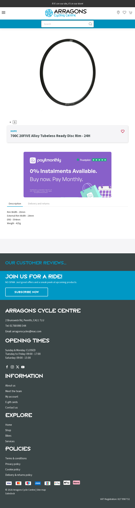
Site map (41, 489)
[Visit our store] (118, 12)
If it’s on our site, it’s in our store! (67, 3)
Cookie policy (12, 469)
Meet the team (13, 391)
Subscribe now (26, 292)
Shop (8, 430)
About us (10, 386)
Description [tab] (15, 203)
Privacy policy (12, 464)
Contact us (11, 407)
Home (8, 425)
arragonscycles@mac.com (26, 331)
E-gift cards (11, 402)
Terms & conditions (16, 458)
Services (10, 441)
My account (11, 397)
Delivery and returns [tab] (39, 203)
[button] (3, 12)
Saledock (10, 493)
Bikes (8, 436)
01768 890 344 (18, 326)
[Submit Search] (90, 23)
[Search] (67, 23)
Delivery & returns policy (18, 475)
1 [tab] (14, 122)
